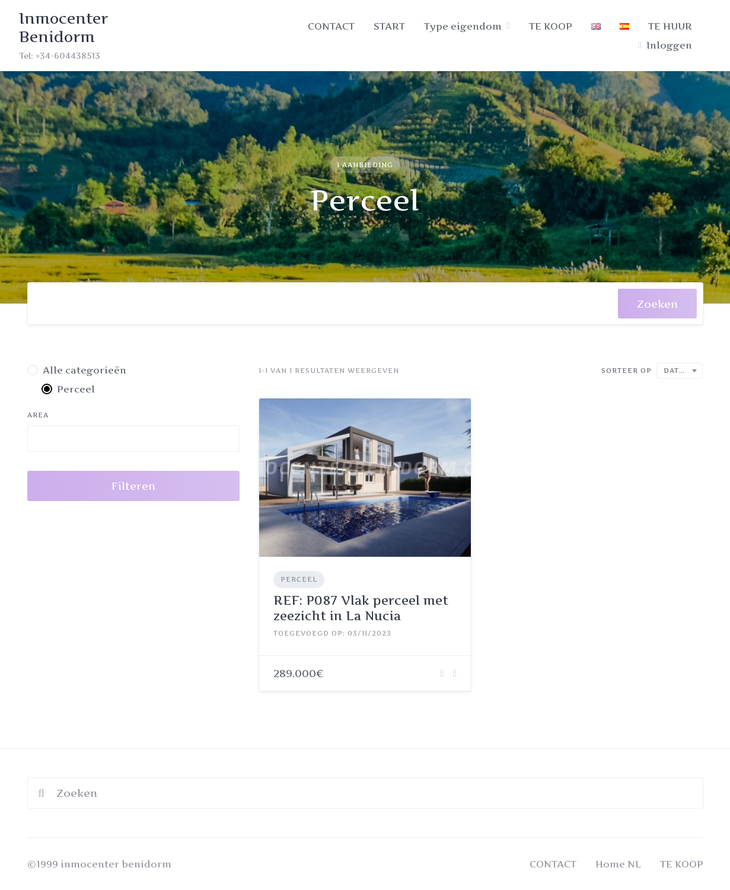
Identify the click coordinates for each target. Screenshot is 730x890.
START (389, 26)
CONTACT (331, 26)
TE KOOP (550, 26)
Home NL (618, 864)
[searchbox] (47, 306)
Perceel (298, 579)
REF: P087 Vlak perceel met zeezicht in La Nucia (360, 608)
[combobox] (323, 303)
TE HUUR (670, 26)
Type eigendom (463, 26)
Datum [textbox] (678, 370)
